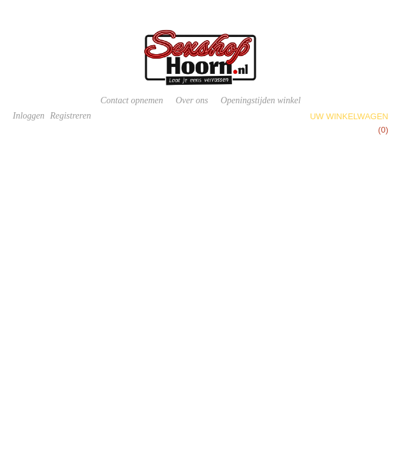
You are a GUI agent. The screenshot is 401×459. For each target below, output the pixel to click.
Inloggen (29, 115)
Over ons (191, 100)
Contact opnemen (131, 100)
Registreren (70, 115)
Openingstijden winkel (261, 100)
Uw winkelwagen (349, 116)
